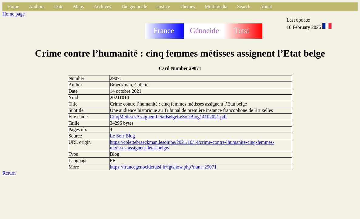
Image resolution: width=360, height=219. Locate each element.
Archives (102, 6)
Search (244, 6)
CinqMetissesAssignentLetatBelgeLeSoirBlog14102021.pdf (168, 116)
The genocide (134, 6)
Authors (37, 6)
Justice (163, 6)
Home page (13, 13)
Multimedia (216, 6)
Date (58, 6)
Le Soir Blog (122, 135)
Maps (78, 6)
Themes (187, 6)
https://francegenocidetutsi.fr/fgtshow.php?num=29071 (163, 166)
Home (13, 6)
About (266, 6)
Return (9, 173)
